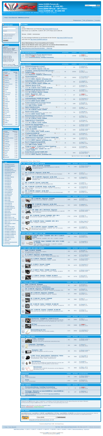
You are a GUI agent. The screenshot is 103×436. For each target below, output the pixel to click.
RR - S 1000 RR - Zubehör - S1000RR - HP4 (39, 83)
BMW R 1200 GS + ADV (9, 217)
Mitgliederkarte (77, 20)
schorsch (7, 85)
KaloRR (6, 136)
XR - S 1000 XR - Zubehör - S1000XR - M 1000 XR (45, 309)
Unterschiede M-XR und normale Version (38, 102)
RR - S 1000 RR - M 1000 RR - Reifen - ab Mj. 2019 (40, 186)
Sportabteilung (36, 361)
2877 (16, 94)
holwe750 (16, 65)
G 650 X (59, 429)
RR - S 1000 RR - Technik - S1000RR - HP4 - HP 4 (44, 215)
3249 (16, 85)
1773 (16, 103)
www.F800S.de (8, 178)
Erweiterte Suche (96, 6)
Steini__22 (7, 73)
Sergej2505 (84, 241)
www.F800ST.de (8, 180)
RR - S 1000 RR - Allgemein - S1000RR (38, 92)
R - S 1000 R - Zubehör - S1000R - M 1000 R (44, 275)
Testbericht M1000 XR (32, 133)
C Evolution (7, 225)
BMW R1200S (7, 211)
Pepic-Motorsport (8, 124)
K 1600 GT (39, 429)
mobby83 (33, 82)
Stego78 (7, 143)
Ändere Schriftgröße (98, 17)
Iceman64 (7, 112)
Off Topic (31, 96)
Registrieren (90, 20)
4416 (16, 77)
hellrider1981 (8, 117)
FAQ (84, 20)
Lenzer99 (7, 134)
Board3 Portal (48, 423)
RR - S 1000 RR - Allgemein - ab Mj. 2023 (37, 172)
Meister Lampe (8, 78)
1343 (16, 119)
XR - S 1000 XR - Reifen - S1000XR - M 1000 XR (40, 87)
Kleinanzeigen (25, 373)
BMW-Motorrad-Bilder (19, 429)
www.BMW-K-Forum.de (9, 164)
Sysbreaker (84, 186)
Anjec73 (83, 142)
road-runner (7, 94)
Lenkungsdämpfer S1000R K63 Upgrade (37, 98)
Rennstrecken (37, 367)
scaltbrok (7, 120)
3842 (16, 82)
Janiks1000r (7, 145)
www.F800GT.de (8, 183)
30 (55, 147)
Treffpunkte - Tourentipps (36, 344)
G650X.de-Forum (8, 173)
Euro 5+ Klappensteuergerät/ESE (35, 142)
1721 (16, 106)
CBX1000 (83, 111)
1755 (16, 105)
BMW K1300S (7, 197)
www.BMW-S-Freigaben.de (10, 234)
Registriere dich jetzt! (7, 38)
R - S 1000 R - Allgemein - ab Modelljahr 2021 (40, 79)
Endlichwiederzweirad (36, 112)
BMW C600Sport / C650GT (10, 223)
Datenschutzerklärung (77, 429)
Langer (6, 106)
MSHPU (6, 77)
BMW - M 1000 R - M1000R (35, 105)
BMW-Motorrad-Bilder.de (10, 228)
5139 (16, 73)
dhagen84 (83, 177)
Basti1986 (7, 146)
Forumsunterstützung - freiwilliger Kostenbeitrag (41, 57)
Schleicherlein (34, 108)
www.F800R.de (8, 184)
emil (6, 113)
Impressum (7, 240)
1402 (16, 115)
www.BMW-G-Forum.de (9, 237)
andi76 (82, 182)
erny (6, 119)
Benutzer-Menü (7, 25)
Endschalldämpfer (31, 76)
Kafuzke (83, 191)
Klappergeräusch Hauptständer (34, 120)
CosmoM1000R (35, 125)
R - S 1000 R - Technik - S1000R (37, 100)
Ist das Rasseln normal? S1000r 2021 (36, 152)
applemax (83, 66)
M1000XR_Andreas (9, 138)
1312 (16, 120)
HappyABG (83, 355)
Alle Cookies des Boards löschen (69, 427)
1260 (16, 124)
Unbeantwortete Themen (26, 161)
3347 (16, 84)
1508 (16, 112)
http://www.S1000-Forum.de (50, 29)
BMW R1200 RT (8, 212)
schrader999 (7, 115)
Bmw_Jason (84, 221)
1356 (16, 117)
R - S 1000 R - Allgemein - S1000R (41, 258)
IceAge (6, 99)
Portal (6, 17)
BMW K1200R (7, 198)
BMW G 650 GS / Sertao (10, 226)
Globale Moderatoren (39, 406)
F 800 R (69, 429)
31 (57, 147)
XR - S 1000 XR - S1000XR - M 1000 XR (29, 282)
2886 (16, 92)
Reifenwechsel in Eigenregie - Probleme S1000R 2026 (42, 137)
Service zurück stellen (32, 111)
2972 (16, 89)
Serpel (6, 103)
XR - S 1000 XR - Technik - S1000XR (38, 109)
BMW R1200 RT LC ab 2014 (10, 214)
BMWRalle (83, 391)
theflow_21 (7, 148)
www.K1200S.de (8, 195)
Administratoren (29, 406)
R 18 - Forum (7, 243)
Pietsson (7, 139)
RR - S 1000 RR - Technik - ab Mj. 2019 (36, 182)
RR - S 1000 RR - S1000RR (27, 196)
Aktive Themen (36, 161)
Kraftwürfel (7, 101)
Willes (6, 122)
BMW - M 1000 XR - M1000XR (36, 135)
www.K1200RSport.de (9, 201)
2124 (16, 98)
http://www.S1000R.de (30, 395)
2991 (16, 87)
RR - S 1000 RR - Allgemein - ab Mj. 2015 (39, 68)
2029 (16, 99)
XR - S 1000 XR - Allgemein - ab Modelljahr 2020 (39, 289)
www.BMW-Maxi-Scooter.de (10, 170)
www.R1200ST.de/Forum (10, 172)
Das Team (57, 427)
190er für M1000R (31, 129)
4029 (16, 80)
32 (59, 147)
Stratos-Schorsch (8, 84)
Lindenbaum (84, 330)
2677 (16, 96)
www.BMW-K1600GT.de (9, 206)
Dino (6, 153)
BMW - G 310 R (8, 239)
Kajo (6, 96)
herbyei (6, 89)
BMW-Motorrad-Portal (23, 17)
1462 (16, 113)
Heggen (33, 121)
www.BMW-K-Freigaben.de (10, 232)
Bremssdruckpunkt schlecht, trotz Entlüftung (39, 116)
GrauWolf (83, 146)
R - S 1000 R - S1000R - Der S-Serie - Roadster (32, 248)
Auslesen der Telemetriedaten (34, 124)
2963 (16, 91)
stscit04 (83, 361)
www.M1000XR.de (46, 287)
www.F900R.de (8, 186)
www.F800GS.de (8, 181)
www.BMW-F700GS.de (9, 177)
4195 (16, 78)
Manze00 (7, 157)
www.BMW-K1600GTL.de (10, 208)
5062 (16, 75)
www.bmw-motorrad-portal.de (11, 242)
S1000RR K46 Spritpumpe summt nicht (37, 89)
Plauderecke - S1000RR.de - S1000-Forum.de (40, 74)
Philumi (33, 117)
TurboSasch (34, 99)
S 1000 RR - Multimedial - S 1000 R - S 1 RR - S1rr (33, 233)
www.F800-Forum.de (9, 169)
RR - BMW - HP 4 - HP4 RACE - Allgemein (44, 210)
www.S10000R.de (8, 192)
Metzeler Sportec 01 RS (33, 85)
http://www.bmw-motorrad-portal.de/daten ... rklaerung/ (37, 48)
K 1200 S (27, 429)
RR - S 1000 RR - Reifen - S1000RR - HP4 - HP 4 (44, 221)
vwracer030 (34, 153)
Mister (32, 130)
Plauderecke (24, 316)
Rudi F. (6, 155)
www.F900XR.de (8, 187)
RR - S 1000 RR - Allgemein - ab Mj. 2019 (44, 177)
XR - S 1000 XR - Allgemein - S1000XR (42, 293)
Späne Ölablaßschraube (32, 107)
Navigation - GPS (37, 350)
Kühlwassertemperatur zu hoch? (35, 66)
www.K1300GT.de (8, 204)
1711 (16, 108)
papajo (6, 105)
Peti (6, 91)
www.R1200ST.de (8, 209)
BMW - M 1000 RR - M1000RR (41, 165)
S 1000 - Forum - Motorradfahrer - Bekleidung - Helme (47, 355)
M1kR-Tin (33, 143)
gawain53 (7, 150)
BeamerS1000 (84, 259)
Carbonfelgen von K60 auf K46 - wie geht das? (39, 81)
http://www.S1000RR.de (54, 393)
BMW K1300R (7, 200)
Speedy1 (83, 85)
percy (82, 172)
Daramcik (33, 134)
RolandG (83, 289)
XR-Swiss (83, 120)
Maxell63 (7, 108)
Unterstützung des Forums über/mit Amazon (38, 55)
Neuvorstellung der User (38, 330)
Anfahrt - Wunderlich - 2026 (33, 94)
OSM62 (6, 75)
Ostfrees (83, 293)
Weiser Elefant (84, 376)
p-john (32, 77)
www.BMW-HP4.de (8, 194)
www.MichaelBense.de (9, 229)
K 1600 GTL (46, 429)
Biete (26, 376)
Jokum (48, 405)
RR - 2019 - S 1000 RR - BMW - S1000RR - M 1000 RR (33, 163)
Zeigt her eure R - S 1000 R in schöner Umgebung (41, 146)
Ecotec (6, 98)
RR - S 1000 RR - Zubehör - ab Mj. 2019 (37, 191)
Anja (82, 71)
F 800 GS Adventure (9, 189)
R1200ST (64, 429)
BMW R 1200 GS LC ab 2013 (10, 218)
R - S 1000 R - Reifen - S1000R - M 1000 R (39, 131)
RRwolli (6, 87)
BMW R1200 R (8, 215)
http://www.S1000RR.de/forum (38, 39)
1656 (16, 110)
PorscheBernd (84, 76)
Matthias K (7, 82)
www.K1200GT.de (8, 203)
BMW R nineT (7, 222)
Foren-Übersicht (13, 17)
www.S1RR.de (8, 167)
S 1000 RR (53, 429)
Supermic (7, 80)
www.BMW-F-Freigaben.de (10, 231)
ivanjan (83, 215)
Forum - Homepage (26, 384)
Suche (27, 380)
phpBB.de (58, 433)
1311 (16, 122)
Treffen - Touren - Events (28, 336)
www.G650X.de (8, 175)
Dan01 (6, 152)
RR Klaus (7, 110)
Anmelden (97, 20)
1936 (16, 101)
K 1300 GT (33, 429)
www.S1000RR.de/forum (10, 166)
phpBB (46, 432)
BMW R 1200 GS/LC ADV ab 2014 (11, 220)
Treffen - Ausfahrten (38, 339)
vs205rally (7, 141)
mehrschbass (8, 92)
